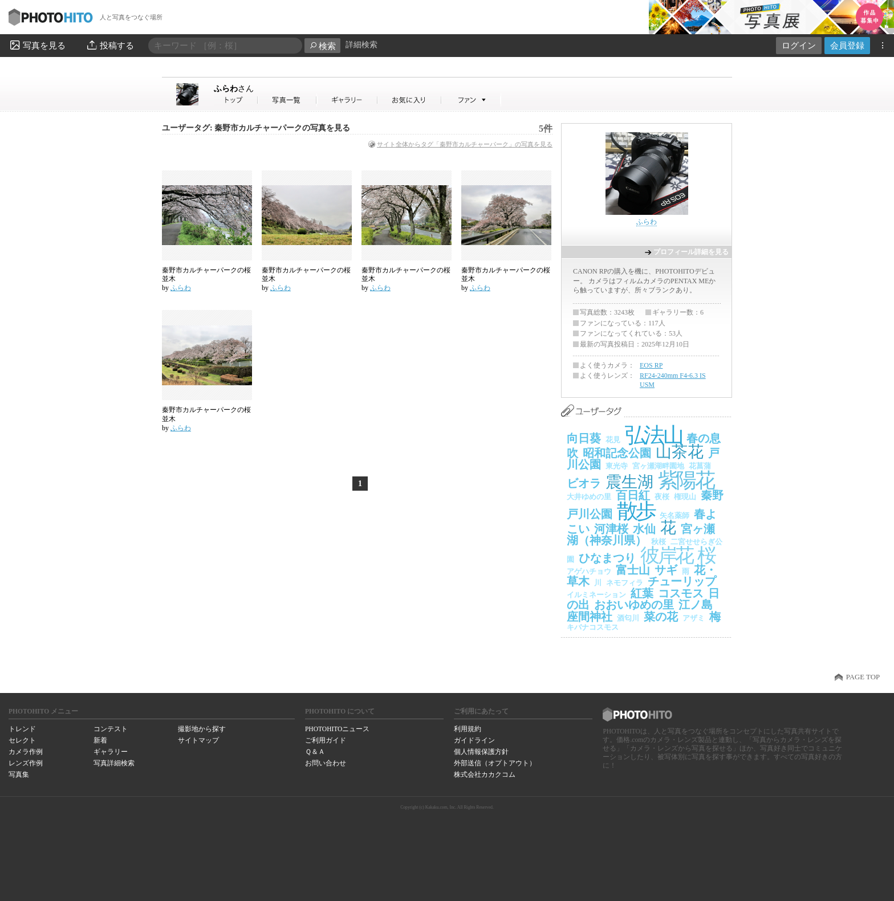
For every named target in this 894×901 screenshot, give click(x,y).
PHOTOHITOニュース (337, 728)
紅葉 (642, 593)
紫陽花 (685, 480)
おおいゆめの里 (634, 604)
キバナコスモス (593, 627)
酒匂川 (628, 618)
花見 (613, 439)
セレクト (22, 740)
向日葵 (584, 438)
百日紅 (633, 495)
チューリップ (682, 581)
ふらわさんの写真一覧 (287, 100)
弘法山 (653, 435)
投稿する (110, 45)
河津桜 (611, 529)
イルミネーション (596, 594)
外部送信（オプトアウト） (495, 763)
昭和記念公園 (617, 453)
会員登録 (847, 45)
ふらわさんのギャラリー (347, 100)
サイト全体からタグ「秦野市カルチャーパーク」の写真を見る (464, 144)
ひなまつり (607, 558)
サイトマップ (198, 740)
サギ (666, 570)
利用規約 (467, 728)
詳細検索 (361, 44)
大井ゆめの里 (589, 496)
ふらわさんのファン (471, 100)
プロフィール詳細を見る (691, 252)
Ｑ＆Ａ (315, 751)
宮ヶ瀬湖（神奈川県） (641, 535)
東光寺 (617, 466)
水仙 (644, 529)
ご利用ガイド (325, 740)
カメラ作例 (26, 751)
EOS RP (651, 365)
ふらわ (234, 88)
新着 (100, 740)
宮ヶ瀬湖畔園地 (658, 466)
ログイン (799, 45)
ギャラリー (111, 751)
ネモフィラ (624, 582)
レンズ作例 (26, 763)
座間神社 (589, 616)
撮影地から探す (202, 728)
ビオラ (584, 483)
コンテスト (111, 728)
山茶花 (680, 451)
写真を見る (37, 45)
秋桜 (658, 541)
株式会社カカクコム (484, 774)
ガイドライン (474, 740)
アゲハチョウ (589, 571)
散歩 (636, 511)
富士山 (633, 570)
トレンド (22, 728)
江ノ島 (695, 604)
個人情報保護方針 (481, 751)
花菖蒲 (700, 466)
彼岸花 (666, 555)
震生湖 (629, 482)
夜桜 (662, 496)
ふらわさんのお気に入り (409, 100)
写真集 (19, 774)
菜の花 (661, 616)
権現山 (685, 496)
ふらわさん (236, 100)
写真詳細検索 (114, 763)
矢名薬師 (674, 515)
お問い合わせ (325, 763)
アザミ (693, 618)
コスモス (681, 593)
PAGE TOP (863, 677)
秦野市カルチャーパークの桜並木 (206, 274)
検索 (322, 46)
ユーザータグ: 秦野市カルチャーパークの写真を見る (256, 128)
